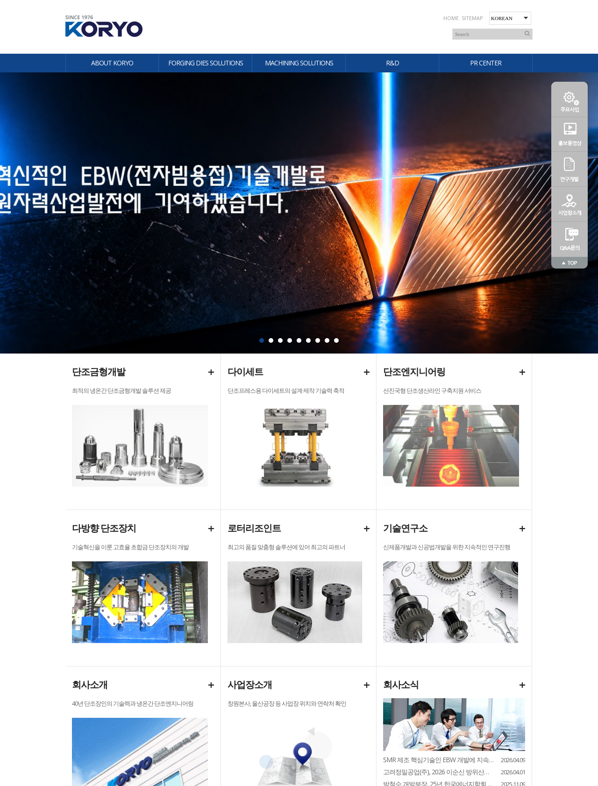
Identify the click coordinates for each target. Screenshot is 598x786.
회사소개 (89, 684)
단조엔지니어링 (414, 371)
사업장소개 (250, 684)
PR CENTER (485, 62)
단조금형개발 (98, 371)
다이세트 (245, 371)
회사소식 (401, 684)
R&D (392, 62)
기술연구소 (405, 528)
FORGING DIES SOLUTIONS (205, 62)
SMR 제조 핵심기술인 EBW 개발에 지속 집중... (438, 759)
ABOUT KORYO (112, 62)
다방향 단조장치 (104, 528)
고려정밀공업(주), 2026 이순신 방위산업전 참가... (438, 771)
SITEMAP (472, 17)
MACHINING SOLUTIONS (299, 62)
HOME (451, 17)
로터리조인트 (254, 528)
